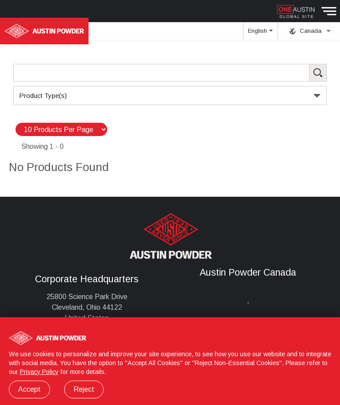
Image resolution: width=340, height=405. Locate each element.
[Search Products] (170, 73)
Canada (310, 31)
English (260, 33)
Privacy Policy (39, 371)
